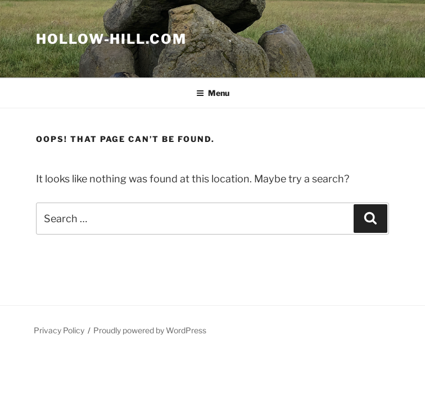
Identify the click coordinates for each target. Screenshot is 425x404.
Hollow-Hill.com (111, 39)
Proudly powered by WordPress (149, 330)
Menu (212, 93)
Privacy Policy (59, 330)
